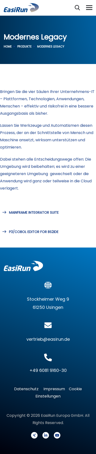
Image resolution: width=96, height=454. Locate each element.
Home (8, 46)
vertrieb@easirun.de (48, 339)
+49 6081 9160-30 (48, 370)
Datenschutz (27, 389)
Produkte (24, 46)
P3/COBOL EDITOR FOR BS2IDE (30, 231)
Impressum (54, 389)
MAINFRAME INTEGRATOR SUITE (30, 212)
